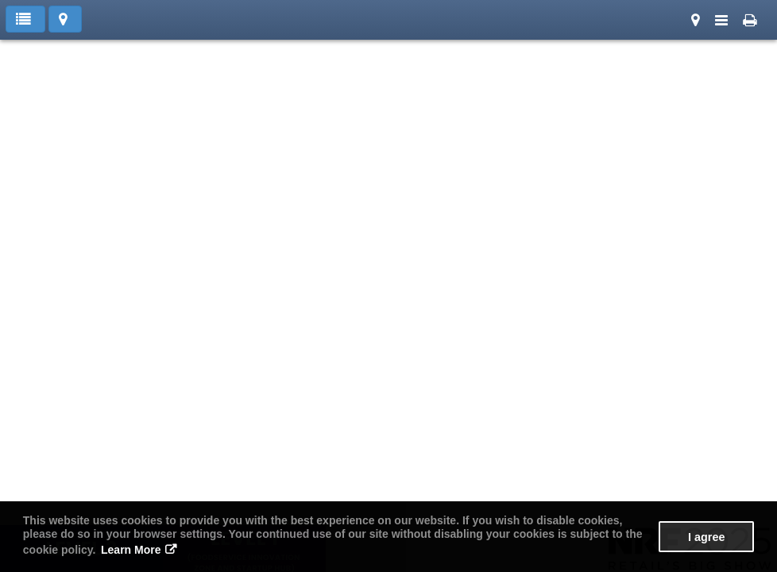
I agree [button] (706, 537)
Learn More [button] (130, 549)
